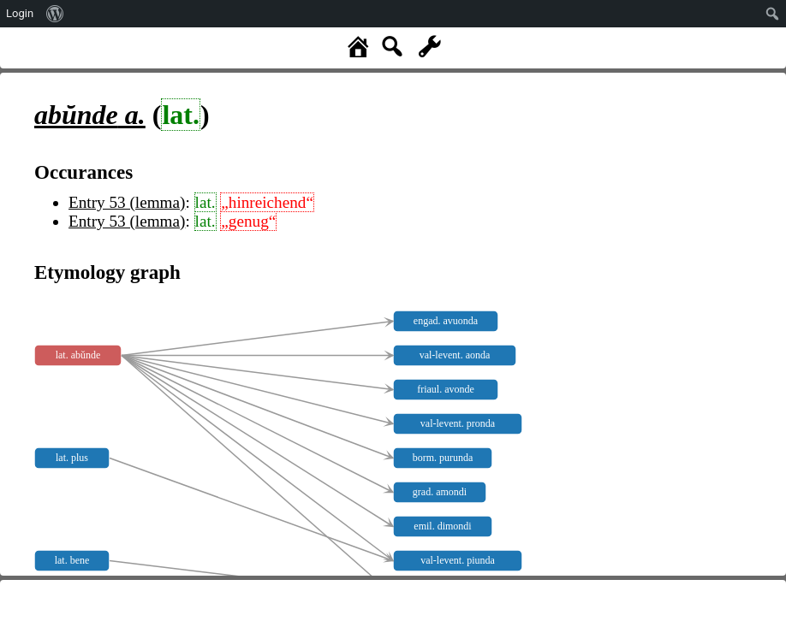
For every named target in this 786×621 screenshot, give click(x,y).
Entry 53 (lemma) (126, 202)
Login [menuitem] (19, 13)
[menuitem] (55, 13)
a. (90, 114)
